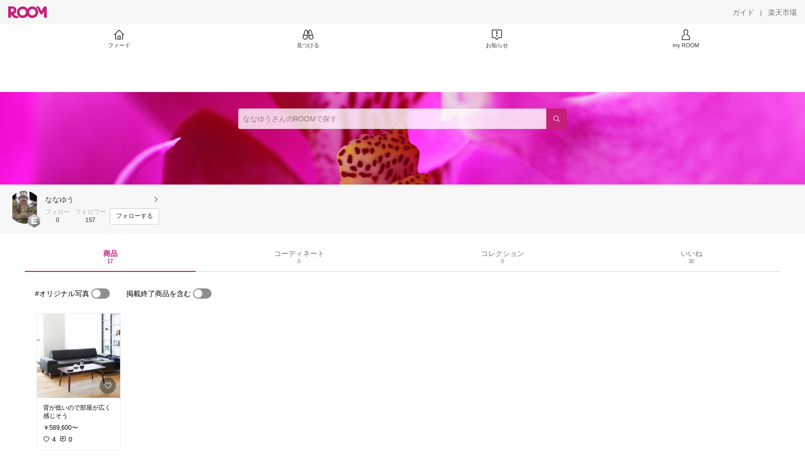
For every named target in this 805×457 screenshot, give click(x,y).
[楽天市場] (782, 12)
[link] (78, 356)
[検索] (556, 118)
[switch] (100, 293)
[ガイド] (743, 12)
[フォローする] (134, 216)
